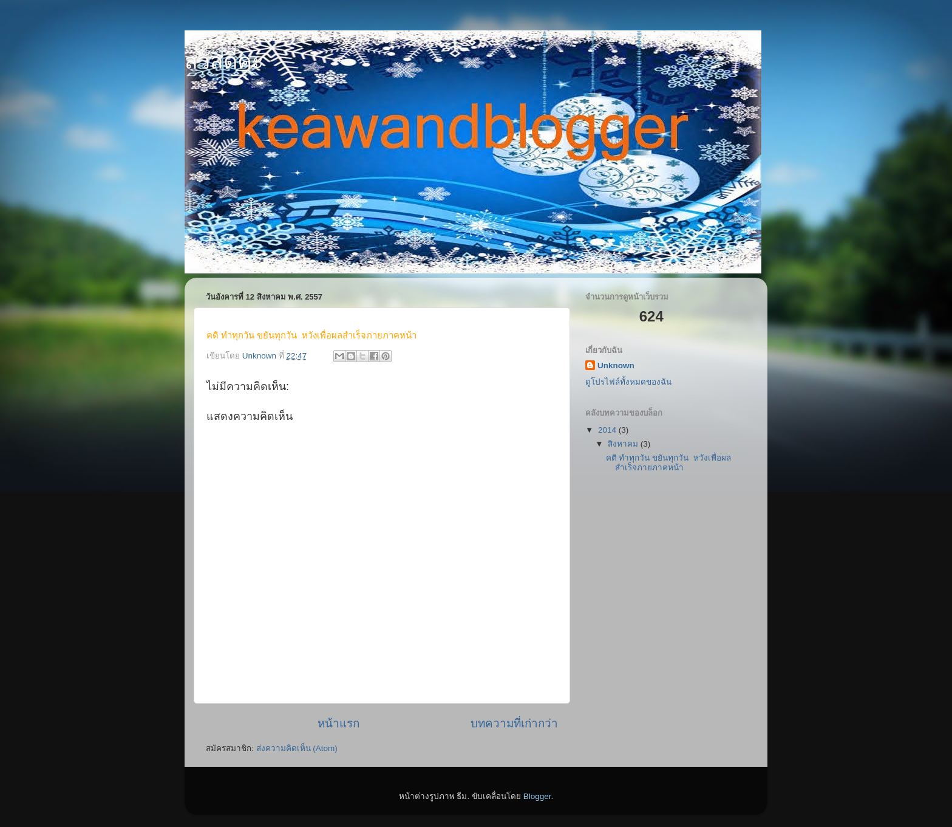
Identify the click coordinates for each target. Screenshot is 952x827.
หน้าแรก (338, 723)
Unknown (615, 365)
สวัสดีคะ (224, 61)
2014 (608, 429)
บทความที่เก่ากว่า (514, 723)
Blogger (537, 796)
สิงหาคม (624, 443)
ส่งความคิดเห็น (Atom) (297, 748)
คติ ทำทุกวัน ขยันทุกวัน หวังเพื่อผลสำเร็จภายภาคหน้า (668, 462)
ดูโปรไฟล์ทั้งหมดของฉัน (628, 381)
